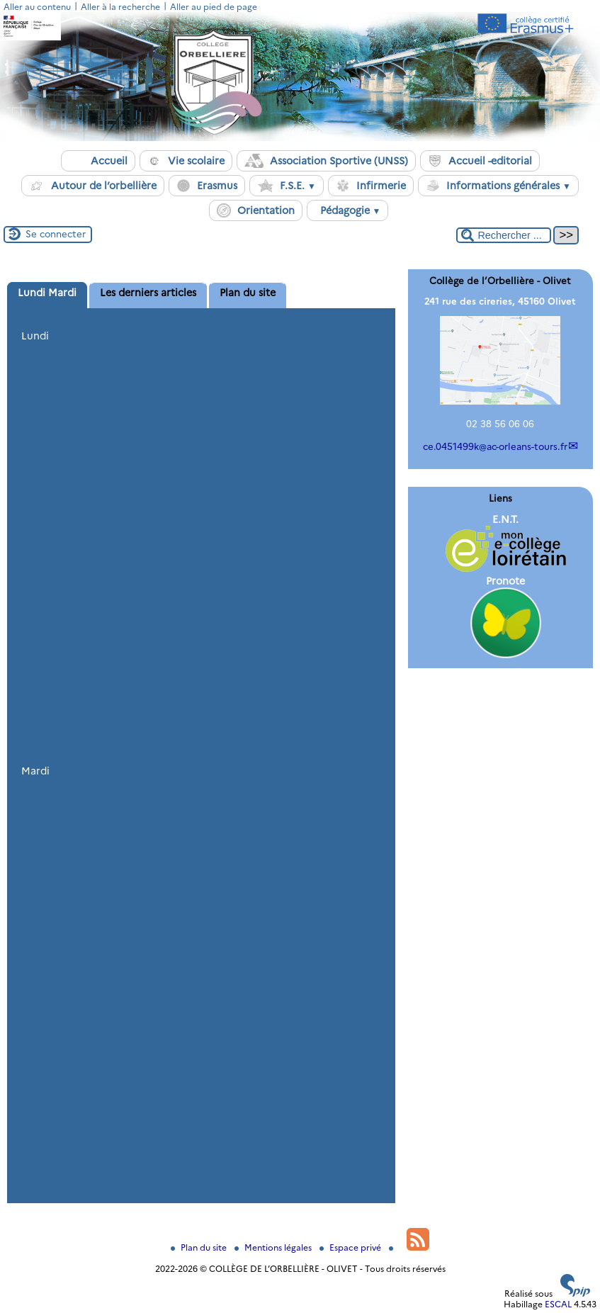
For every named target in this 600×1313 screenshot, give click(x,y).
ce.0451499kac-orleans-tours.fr (495, 446)
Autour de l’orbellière (93, 186)
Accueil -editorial (480, 161)
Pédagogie (348, 210)
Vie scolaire (186, 161)
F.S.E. (286, 186)
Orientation (256, 210)
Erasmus (206, 186)
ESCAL (558, 1304)
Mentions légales (274, 1247)
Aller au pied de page (213, 6)
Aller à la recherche (120, 6)
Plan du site (200, 1247)
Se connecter (56, 234)
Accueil (98, 161)
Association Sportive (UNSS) (326, 161)
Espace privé (351, 1247)
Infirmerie (371, 186)
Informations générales (498, 186)
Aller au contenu (37, 6)
